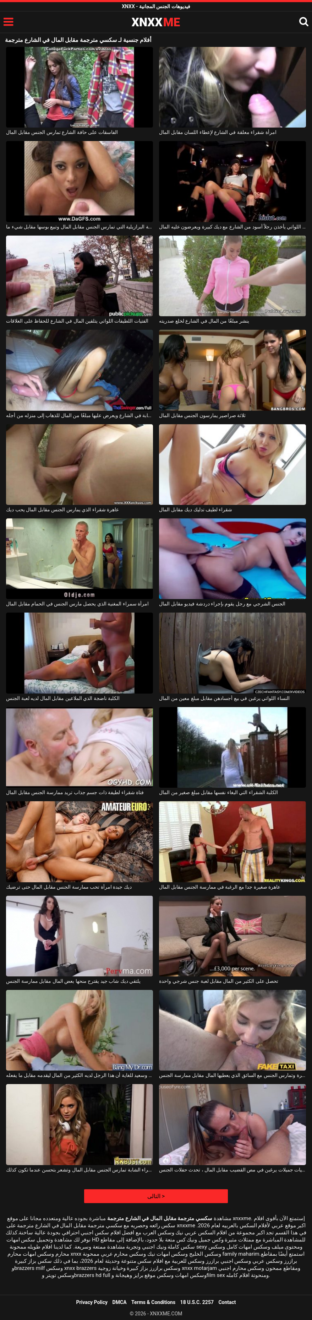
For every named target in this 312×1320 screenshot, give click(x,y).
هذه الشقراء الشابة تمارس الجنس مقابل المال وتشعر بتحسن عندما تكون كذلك (79, 1170)
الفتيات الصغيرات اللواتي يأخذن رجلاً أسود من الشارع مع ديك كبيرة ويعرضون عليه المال (232, 227)
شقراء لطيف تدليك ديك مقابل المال (195, 509)
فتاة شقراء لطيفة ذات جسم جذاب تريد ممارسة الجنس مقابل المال (75, 792)
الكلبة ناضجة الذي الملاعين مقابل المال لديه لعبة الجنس (63, 698)
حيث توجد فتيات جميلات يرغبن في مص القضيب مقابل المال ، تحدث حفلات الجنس (232, 1170)
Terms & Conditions (153, 1302)
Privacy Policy (92, 1302)
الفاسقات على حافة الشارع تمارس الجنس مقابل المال (61, 132)
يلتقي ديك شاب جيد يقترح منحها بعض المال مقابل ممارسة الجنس (73, 981)
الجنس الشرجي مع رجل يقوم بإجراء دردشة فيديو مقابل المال (222, 604)
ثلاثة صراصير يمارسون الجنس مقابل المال (202, 415)
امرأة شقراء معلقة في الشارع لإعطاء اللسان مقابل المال (218, 132)
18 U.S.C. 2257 (197, 1302)
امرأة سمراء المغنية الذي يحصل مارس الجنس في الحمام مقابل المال (77, 604)
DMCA (120, 1302)
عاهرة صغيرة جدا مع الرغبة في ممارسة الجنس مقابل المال (219, 887)
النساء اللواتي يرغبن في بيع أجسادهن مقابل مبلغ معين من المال (224, 698)
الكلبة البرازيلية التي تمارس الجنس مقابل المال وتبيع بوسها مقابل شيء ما (79, 227)
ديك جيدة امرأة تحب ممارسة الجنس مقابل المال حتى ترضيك (68, 887)
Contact (227, 1302)
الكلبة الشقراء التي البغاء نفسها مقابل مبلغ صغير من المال (218, 792)
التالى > (156, 1196)
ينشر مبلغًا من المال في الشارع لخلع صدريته (204, 321)
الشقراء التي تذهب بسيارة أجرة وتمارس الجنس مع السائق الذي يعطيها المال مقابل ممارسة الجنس (232, 1075)
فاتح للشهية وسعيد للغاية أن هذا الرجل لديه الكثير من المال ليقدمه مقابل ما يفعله (79, 1075)
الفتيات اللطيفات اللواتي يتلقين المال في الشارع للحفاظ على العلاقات (77, 321)
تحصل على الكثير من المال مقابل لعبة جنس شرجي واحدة (218, 981)
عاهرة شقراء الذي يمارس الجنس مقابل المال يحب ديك (62, 509)
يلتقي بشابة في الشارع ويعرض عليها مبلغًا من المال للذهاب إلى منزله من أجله (79, 415)
